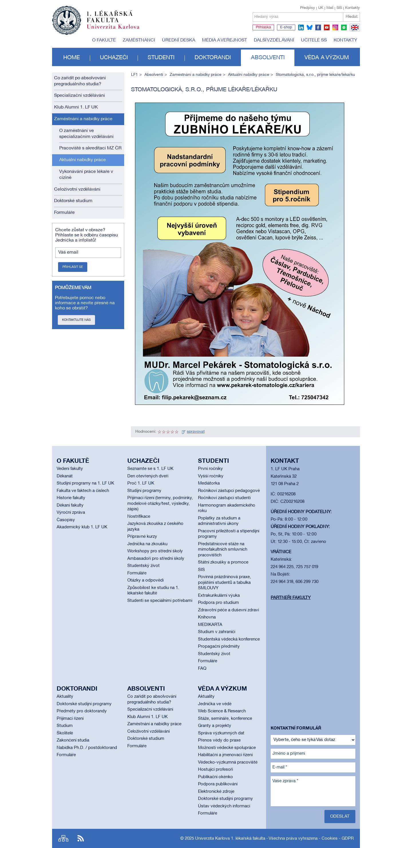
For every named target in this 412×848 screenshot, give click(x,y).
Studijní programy (144, 491)
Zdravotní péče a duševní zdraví (228, 610)
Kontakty (352, 8)
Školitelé (65, 733)
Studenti (161, 57)
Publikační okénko (215, 777)
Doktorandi (213, 57)
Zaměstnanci (139, 40)
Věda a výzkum (326, 57)
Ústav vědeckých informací (224, 806)
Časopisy (66, 520)
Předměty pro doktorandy (82, 711)
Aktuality (65, 697)
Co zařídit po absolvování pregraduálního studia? (80, 81)
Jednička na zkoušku (147, 544)
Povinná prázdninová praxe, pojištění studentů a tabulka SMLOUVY (224, 582)
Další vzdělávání (274, 40)
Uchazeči (114, 57)
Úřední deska (178, 40)
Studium (65, 726)
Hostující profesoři (215, 770)
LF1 (134, 75)
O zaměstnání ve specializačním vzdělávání (86, 134)
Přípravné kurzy (142, 537)
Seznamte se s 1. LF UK (150, 469)
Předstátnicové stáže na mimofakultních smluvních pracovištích (222, 549)
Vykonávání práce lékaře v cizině (86, 175)
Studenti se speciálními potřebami (159, 601)
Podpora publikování (217, 784)
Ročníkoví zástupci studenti (224, 498)
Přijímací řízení (70, 719)
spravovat (196, 432)
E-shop (286, 27)
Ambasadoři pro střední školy (155, 559)
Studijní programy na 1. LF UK (85, 483)
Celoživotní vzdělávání (77, 189)
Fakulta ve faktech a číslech (83, 491)
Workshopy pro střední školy (155, 551)
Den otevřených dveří (147, 476)
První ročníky (210, 469)
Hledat (351, 17)
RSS (81, 838)
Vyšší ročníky (210, 476)
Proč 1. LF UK (140, 483)
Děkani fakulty (70, 505)
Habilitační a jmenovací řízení (225, 755)
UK (320, 8)
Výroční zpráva (71, 513)
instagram (335, 27)
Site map (63, 838)
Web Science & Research (222, 711)
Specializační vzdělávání (79, 96)
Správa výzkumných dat (221, 733)
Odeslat (340, 817)
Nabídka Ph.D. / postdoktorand (87, 748)
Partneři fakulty (291, 598)
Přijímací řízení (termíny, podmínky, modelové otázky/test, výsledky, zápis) (160, 503)
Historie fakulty (71, 498)
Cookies (330, 839)
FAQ (202, 669)
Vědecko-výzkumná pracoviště (228, 762)
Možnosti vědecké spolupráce (227, 748)
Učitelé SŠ (314, 40)
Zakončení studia (73, 740)
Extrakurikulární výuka (219, 596)
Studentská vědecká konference (229, 639)
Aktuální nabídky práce (82, 160)
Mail (329, 8)
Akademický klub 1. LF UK (82, 527)
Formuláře (64, 213)
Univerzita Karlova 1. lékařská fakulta (230, 839)
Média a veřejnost (224, 40)
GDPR (348, 839)
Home (71, 57)
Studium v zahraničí (216, 632)
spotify (344, 27)
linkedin (301, 27)
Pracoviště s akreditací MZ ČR (90, 148)
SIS (339, 8)
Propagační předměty (219, 647)
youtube (327, 27)
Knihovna (207, 617)
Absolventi (268, 57)
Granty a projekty (214, 726)
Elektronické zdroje (216, 792)
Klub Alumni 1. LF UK (76, 107)
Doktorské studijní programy (84, 704)
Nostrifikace (138, 517)
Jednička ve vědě (214, 704)
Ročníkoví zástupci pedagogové (229, 491)
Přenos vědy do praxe (219, 740)
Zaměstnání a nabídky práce (83, 119)
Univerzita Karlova (117, 30)
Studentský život (143, 566)
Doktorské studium (73, 201)
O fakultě (104, 40)
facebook (318, 27)
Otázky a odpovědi (145, 580)
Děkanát (65, 476)
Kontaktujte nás (76, 320)
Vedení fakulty (70, 469)
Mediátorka (209, 483)
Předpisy (307, 8)
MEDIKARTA (210, 625)
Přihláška (263, 27)
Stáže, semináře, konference (225, 719)
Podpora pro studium (218, 603)
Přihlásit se (72, 267)
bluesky (309, 27)
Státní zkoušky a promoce (223, 562)
